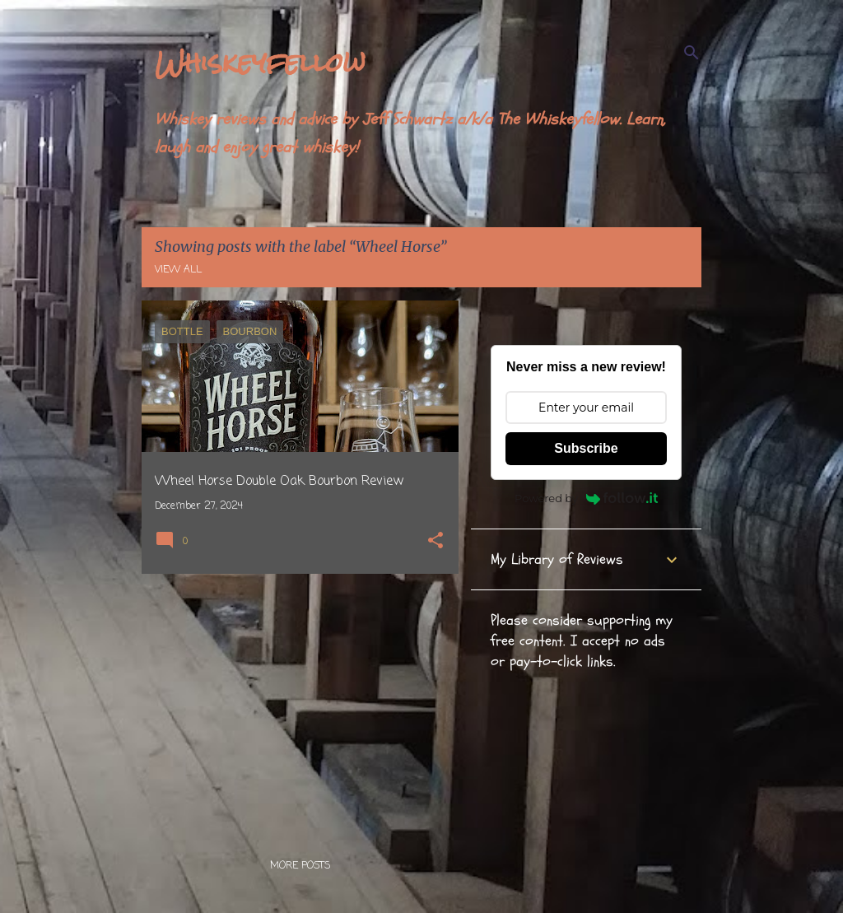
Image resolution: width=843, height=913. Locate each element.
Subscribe (585, 448)
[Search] (691, 52)
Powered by (586, 498)
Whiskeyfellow (260, 62)
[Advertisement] (294, 701)
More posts (300, 866)
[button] (435, 542)
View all (178, 270)
